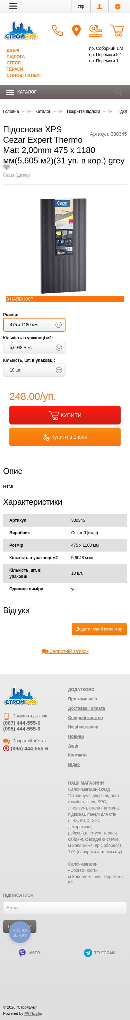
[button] (13, 6)
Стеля (14, 63)
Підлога (16, 56)
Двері (13, 50)
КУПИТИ (65, 415)
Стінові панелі (24, 75)
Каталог (21, 92)
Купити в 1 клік (65, 437)
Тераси (15, 69)
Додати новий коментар (99, 629)
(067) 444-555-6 (22, 723)
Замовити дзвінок (25, 716)
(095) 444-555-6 (22, 729)
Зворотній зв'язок (65, 651)
